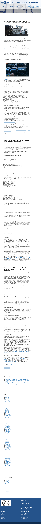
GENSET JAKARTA (24, 514)
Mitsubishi (3, 514)
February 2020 (7, 465)
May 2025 (7, 411)
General (6, 483)
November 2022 (8, 436)
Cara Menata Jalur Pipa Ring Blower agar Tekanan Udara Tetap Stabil (17, 379)
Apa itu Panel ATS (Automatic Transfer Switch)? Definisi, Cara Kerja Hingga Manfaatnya (15, 269)
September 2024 (8, 418)
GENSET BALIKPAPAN (25, 519)
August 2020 (7, 463)
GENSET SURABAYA (24, 513)
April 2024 (7, 424)
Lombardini (9, 361)
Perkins (5, 361)
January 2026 (7, 402)
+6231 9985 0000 (29, 6)
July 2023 (6, 433)
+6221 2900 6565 (36, 6)
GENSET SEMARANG (25, 517)
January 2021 (7, 458)
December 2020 (8, 459)
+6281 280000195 (30, 7)
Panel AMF (19, 144)
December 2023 (8, 428)
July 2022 (6, 440)
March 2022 (7, 443)
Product (12, 6)
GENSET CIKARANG (24, 515)
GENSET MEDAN (24, 518)
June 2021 (7, 452)
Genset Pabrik (7, 486)
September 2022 (8, 437)
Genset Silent (7, 489)
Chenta (2, 517)
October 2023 (7, 430)
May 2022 (7, 442)
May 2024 (7, 423)
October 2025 (7, 406)
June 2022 (7, 441)
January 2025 (7, 414)
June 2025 (7, 410)
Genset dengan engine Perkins (9, 79)
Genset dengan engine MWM (21, 129)
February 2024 (7, 426)
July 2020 (6, 464)
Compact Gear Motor (25, 506)
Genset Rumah (7, 487)
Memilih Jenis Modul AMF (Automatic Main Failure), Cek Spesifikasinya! (16, 141)
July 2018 (6, 471)
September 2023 (8, 431)
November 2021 (8, 447)
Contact (18, 6)
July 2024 (6, 420)
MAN (16, 361)
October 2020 (7, 461)
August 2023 (7, 432)
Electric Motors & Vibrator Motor (27, 504)
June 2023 (7, 434)
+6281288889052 (7, 369)
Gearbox (6, 481)
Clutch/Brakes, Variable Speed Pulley (27, 507)
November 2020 (8, 460)
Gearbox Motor (8, 482)
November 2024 (8, 416)
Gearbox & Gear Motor (25, 503)
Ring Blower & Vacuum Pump (26, 508)
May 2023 (7, 435)
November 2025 (8, 404)
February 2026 (7, 401)
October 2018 (7, 468)
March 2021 (7, 456)
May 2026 (7, 398)
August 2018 (7, 469)
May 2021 (7, 453)
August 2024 (7, 419)
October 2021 (7, 448)
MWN (12, 361)
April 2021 (7, 455)
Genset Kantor (7, 485)
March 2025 (7, 413)
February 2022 (7, 444)
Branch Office (9, 364)
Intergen (2, 515)
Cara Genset (7, 480)
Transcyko (3, 518)
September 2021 (8, 449)
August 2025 (7, 408)
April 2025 (7, 412)
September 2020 (8, 462)
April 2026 (7, 399)
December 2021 (8, 446)
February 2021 (7, 457)
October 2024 (7, 417)
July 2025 (6, 409)
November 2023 (8, 429)
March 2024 (7, 425)
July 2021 (6, 451)
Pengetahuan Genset (8, 490)
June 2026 (7, 397)
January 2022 (7, 445)
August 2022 (7, 439)
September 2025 (8, 407)
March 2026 (7, 400)
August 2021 (7, 450)
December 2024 (8, 415)
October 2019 (7, 466)
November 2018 (8, 467)
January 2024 (7, 427)
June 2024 (7, 422)
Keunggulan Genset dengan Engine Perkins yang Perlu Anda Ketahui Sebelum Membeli (17, 22)
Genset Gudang (8, 484)
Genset (22, 502)
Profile (7, 6)
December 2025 (8, 403)
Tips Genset (7, 491)
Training (6, 492)
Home (2, 6)
